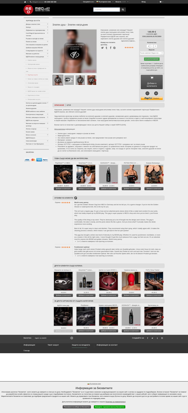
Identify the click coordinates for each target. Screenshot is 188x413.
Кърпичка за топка (33, 95)
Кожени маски (31, 60)
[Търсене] (123, 9)
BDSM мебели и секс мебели (35, 111)
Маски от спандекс (33, 87)
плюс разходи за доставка (151, 36)
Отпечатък (28, 377)
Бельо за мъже (31, 135)
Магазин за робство (32, 53)
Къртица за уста (32, 75)
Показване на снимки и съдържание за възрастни (75, 51)
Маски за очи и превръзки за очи (36, 69)
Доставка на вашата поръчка (31, 370)
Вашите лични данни (56, 358)
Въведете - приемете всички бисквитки (109, 407)
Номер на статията (108, 42)
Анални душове (31, 108)
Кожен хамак (30, 132)
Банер (26, 355)
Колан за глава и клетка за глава (37, 79)
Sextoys (28, 27)
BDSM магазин (29, 352)
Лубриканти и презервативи (35, 30)
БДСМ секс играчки (32, 120)
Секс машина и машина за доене (37, 44)
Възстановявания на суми (58, 352)
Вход (143, 2)
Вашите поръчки (54, 349)
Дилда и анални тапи (33, 24)
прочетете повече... (128, 41)
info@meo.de (110, 362)
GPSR (69, 105)
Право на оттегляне (31, 366)
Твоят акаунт (53, 345)
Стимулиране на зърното (34, 50)
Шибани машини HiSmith (34, 47)
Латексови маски (32, 83)
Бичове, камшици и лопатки (35, 117)
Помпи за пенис (31, 41)
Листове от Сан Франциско (35, 144)
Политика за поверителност (115, 402)
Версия (152, 50)
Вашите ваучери (54, 360)
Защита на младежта (80, 358)
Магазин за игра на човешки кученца (35, 124)
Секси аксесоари (31, 141)
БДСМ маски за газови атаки (36, 91)
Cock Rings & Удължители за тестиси (35, 34)
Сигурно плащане (30, 363)
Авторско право (30, 374)
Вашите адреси (53, 355)
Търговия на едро (31, 358)
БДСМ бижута (30, 138)
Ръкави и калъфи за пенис (34, 38)
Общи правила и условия (33, 360)
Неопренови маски (33, 64)
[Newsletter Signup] (46, 157)
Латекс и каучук (31, 129)
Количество (151, 42)
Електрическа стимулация (34, 114)
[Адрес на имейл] (34, 157)
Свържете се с (88, 2)
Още (95, 80)
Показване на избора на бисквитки (77, 407)
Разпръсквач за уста (33, 99)
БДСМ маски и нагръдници (35, 57)
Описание (59, 105)
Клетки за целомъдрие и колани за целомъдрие (37, 104)
